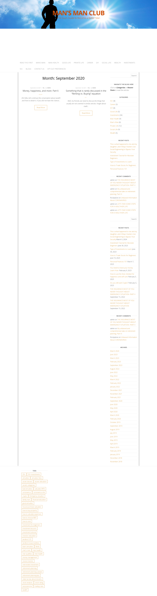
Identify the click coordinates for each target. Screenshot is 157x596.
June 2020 (113, 404)
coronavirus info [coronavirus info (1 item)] (39, 492)
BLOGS (28, 69)
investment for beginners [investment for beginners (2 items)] (31, 525)
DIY (97, 63)
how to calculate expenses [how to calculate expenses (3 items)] (32, 514)
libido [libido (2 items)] (37, 546)
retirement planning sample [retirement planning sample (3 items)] (32, 572)
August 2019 (114, 429)
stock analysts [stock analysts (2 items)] (27, 583)
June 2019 (113, 436)
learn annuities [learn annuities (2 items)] (28, 546)
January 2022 (115, 387)
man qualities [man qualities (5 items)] (27, 554)
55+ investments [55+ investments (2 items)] (34, 474)
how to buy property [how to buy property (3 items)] (30, 510)
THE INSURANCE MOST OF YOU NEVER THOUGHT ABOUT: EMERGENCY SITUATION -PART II (123, 182)
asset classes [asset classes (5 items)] (27, 481)
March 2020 (114, 415)
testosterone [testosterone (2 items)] (27, 586)
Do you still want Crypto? (119, 283)
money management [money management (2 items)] (30, 557)
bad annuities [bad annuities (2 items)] (27, 489)
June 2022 (113, 372)
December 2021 (116, 390)
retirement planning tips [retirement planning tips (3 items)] (31, 575)
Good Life (66, 63)
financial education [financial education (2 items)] (39, 500)
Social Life (106, 63)
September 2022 (116, 365)
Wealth (117, 63)
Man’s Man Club (78, 13)
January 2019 (115, 454)
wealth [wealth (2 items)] (25, 590)
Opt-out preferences (56, 69)
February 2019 (115, 451)
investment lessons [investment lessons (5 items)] (29, 528)
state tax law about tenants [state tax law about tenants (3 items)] (32, 579)
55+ (21, 69)
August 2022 (114, 369)
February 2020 (115, 419)
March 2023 (114, 358)
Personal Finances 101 (118, 169)
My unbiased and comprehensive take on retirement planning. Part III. (122, 191)
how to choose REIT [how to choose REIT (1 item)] (29, 518)
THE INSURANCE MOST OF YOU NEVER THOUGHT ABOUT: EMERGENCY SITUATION (122, 303)
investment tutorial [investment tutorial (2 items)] (29, 532)
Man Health (53, 63)
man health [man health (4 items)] (37, 550)
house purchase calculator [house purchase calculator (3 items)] (32, 507)
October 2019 (115, 422)
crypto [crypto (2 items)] (25, 496)
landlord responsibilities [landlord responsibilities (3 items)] (31, 543)
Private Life (79, 63)
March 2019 (114, 447)
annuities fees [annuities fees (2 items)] (37, 478)
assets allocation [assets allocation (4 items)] (41, 481)
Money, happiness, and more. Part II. (41, 90)
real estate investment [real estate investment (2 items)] (31, 565)
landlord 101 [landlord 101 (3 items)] (27, 539)
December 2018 (116, 458)
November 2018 (116, 461)
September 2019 (116, 426)
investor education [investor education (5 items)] (29, 536)
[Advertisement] (78, 44)
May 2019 (113, 440)
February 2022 (115, 383)
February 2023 (115, 362)
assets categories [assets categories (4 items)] (29, 485)
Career (90, 63)
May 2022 (113, 376)
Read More (41, 107)
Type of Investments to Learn (121, 162)
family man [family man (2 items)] (26, 500)
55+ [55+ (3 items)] (24, 474)
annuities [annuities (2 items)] (26, 478)
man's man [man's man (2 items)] (26, 550)
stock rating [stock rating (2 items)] (39, 583)
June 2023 (113, 354)
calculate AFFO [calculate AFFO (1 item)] (40, 489)
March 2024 (114, 351)
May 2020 (113, 408)
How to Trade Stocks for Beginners (123, 165)
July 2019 (113, 433)
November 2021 (116, 394)
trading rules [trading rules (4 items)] (39, 586)
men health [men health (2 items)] (39, 554)
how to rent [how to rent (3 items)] (27, 521)
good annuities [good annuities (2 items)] (28, 503)
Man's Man (114, 122)
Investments (129, 63)
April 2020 (113, 412)
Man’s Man (40, 63)
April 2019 (113, 444)
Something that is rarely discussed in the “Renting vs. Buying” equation (86, 92)
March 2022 (114, 379)
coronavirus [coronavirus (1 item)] (27, 492)
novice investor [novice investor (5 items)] (28, 561)
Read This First (26, 63)
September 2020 (116, 401)
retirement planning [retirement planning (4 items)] (29, 568)
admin (49, 88)
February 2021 (115, 397)
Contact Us (39, 69)
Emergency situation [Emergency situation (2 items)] (37, 496)
